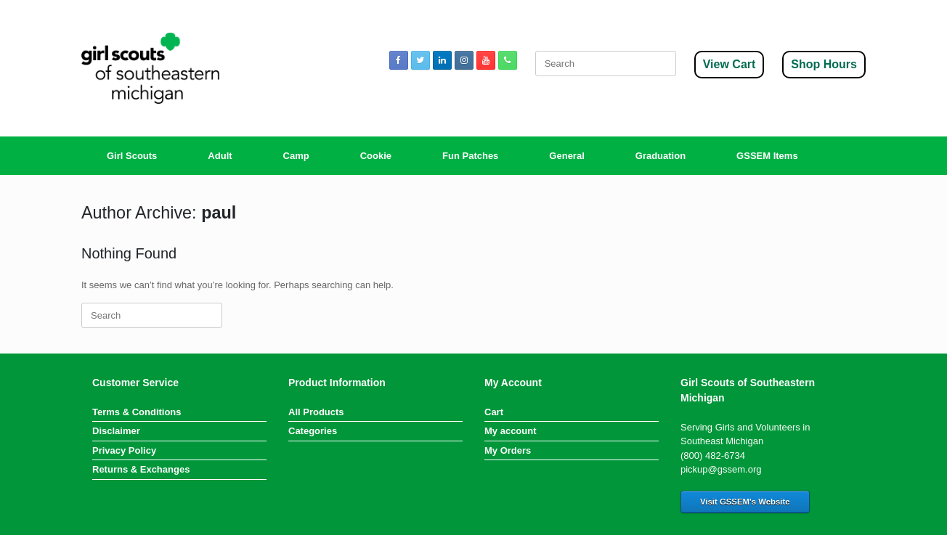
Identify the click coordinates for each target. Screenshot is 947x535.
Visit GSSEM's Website (745, 501)
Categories (312, 430)
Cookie (375, 155)
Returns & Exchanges (141, 469)
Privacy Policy (124, 450)
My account (510, 430)
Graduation (660, 155)
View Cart (729, 64)
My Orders (507, 450)
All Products (316, 412)
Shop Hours (824, 64)
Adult (220, 155)
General (566, 155)
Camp (296, 155)
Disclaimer (116, 430)
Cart (493, 412)
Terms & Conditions (137, 412)
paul (218, 212)
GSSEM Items (767, 155)
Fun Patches (470, 155)
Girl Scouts (132, 155)
